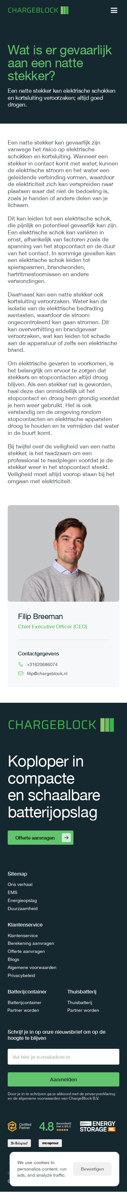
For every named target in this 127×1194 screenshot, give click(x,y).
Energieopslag (22, 900)
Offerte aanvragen (26, 951)
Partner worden (23, 1010)
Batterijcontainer (24, 1002)
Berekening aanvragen (31, 943)
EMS (12, 892)
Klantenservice (23, 935)
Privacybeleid (21, 975)
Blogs (13, 959)
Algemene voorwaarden (32, 967)
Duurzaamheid (23, 908)
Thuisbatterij (79, 1002)
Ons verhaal (20, 884)
